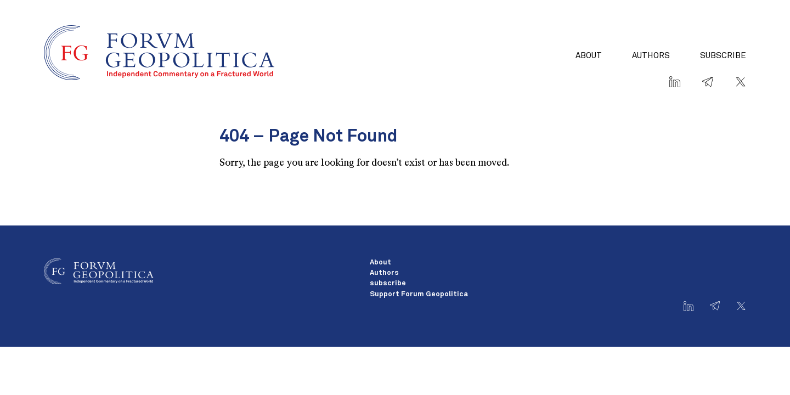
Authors (651, 56)
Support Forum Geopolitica (419, 294)
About (588, 56)
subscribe (723, 56)
